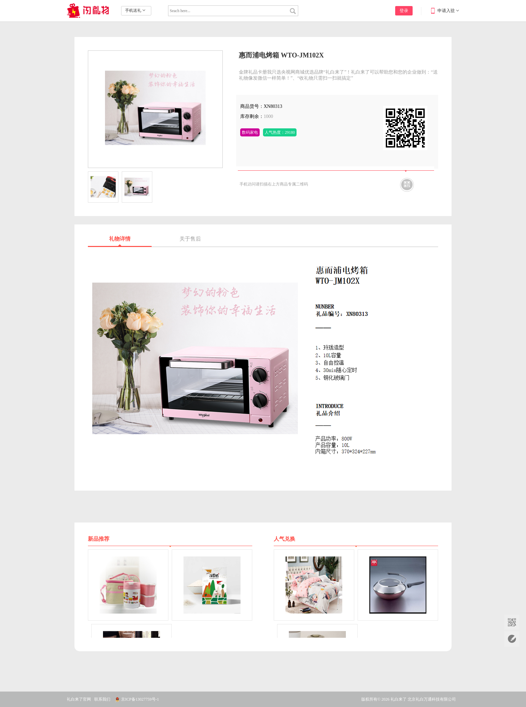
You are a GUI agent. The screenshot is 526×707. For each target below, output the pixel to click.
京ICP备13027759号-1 (140, 699)
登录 (404, 10)
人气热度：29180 (280, 132)
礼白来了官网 (79, 699)
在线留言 (511, 639)
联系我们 (102, 699)
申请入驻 (446, 10)
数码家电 (250, 132)
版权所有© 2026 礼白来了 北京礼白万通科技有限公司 (408, 699)
